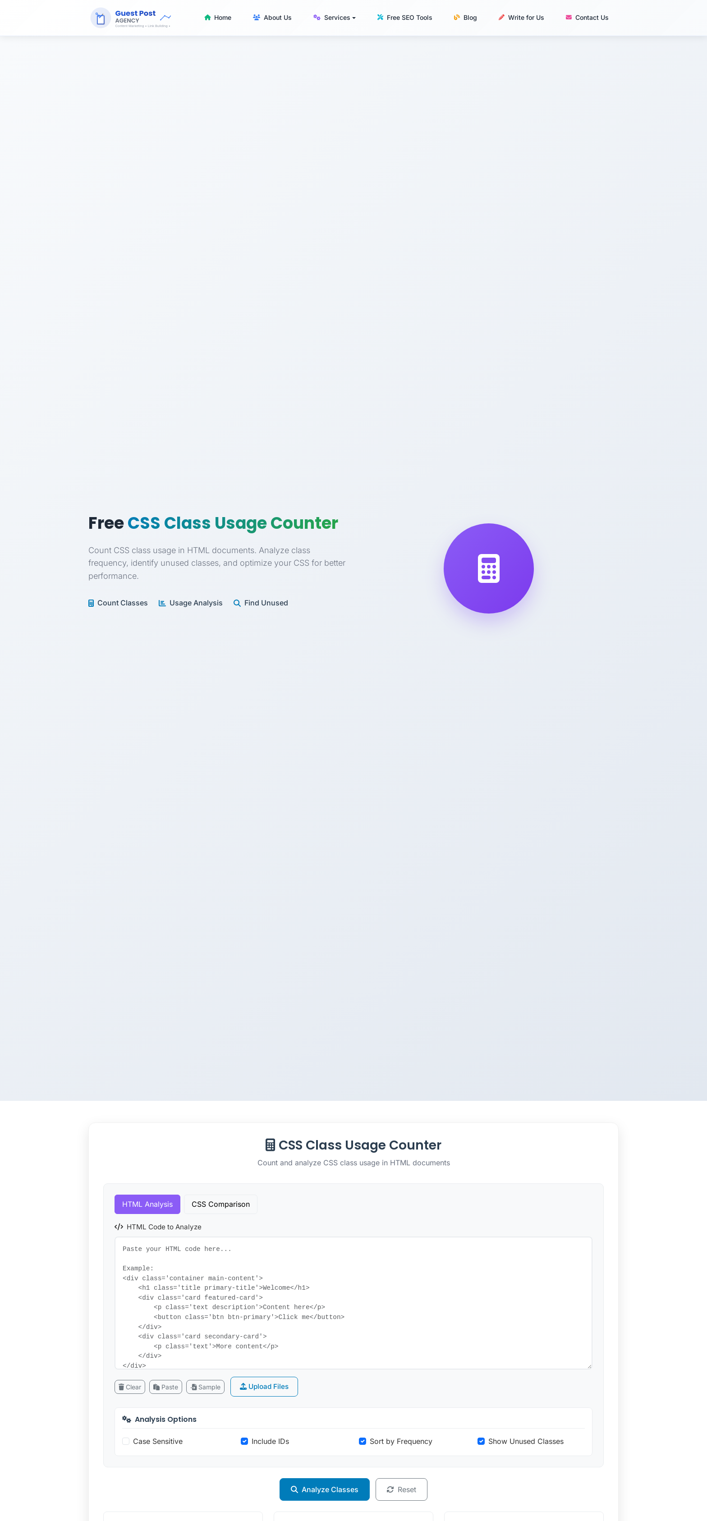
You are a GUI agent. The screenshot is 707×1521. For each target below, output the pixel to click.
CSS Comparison (221, 1204)
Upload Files (264, 1386)
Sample (205, 1387)
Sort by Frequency (401, 1441)
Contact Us (587, 17)
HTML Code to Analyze (158, 1227)
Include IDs (270, 1441)
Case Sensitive (158, 1441)
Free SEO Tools (404, 17)
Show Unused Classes (526, 1441)
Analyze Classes (324, 1489)
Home (217, 17)
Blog (465, 17)
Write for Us (521, 17)
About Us (272, 17)
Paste (165, 1387)
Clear (130, 1387)
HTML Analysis (147, 1204)
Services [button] (331, 17)
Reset (401, 1489)
